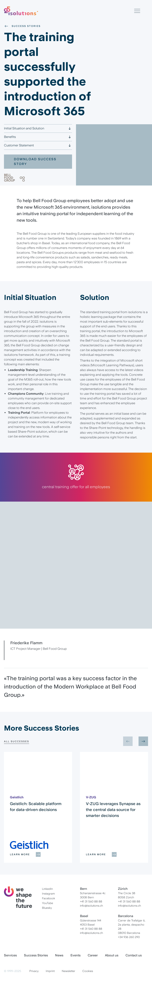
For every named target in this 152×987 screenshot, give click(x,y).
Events (75, 955)
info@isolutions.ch (91, 905)
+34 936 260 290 (129, 937)
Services (10, 955)
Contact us (133, 955)
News (59, 955)
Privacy (34, 971)
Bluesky (47, 907)
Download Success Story (35, 161)
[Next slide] (143, 741)
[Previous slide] (128, 741)
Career (93, 955)
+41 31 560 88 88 (91, 901)
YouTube (47, 903)
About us (111, 955)
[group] (38, 807)
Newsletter (68, 971)
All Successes (16, 741)
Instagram (48, 893)
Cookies (87, 971)
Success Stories (22, 26)
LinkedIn (47, 888)
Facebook (48, 898)
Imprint (50, 971)
